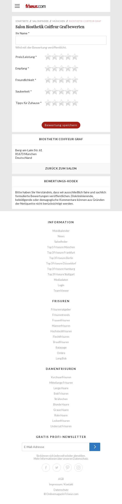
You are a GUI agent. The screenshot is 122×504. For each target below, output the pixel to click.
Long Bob (61, 358)
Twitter (57, 467)
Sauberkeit (23, 91)
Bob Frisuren (61, 393)
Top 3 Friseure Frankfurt (61, 252)
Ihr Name (22, 33)
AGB (61, 479)
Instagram (78, 467)
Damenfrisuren (61, 369)
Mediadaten (61, 279)
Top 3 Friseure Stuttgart (61, 274)
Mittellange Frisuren (61, 382)
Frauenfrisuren (61, 320)
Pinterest (67, 467)
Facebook (46, 467)
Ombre (61, 353)
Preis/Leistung (26, 57)
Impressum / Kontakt (61, 484)
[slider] (61, 56)
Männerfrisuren (61, 325)
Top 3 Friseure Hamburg (61, 269)
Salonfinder (61, 241)
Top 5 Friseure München (61, 247)
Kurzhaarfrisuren (61, 377)
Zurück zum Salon (61, 168)
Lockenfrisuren (61, 420)
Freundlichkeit (25, 80)
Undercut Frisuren (61, 426)
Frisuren (61, 301)
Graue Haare (61, 410)
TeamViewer (61, 290)
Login (61, 285)
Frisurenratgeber (61, 309)
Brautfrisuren (61, 342)
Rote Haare (61, 415)
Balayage (61, 347)
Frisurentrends (61, 315)
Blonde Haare (61, 404)
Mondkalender (61, 230)
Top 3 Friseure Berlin (61, 258)
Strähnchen (61, 399)
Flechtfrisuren (61, 336)
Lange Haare (61, 388)
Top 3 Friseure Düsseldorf (61, 263)
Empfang (22, 68)
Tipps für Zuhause (28, 103)
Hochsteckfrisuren (61, 331)
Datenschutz (80, 458)
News (61, 236)
